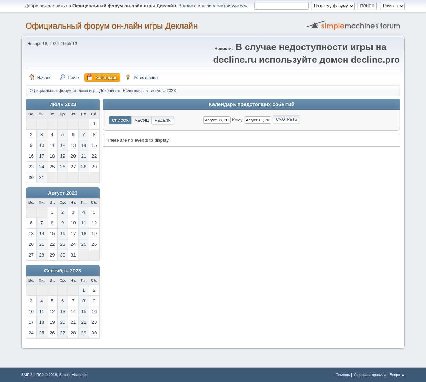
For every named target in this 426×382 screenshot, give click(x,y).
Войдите (187, 5)
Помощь (343, 375)
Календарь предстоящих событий (252, 104)
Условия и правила (369, 375)
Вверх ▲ (397, 375)
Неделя (163, 120)
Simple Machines (73, 375)
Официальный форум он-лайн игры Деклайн (112, 25)
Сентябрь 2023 (62, 270)
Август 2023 (63, 193)
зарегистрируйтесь (227, 5)
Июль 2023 (62, 104)
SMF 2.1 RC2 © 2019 (39, 375)
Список (120, 120)
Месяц (142, 120)
